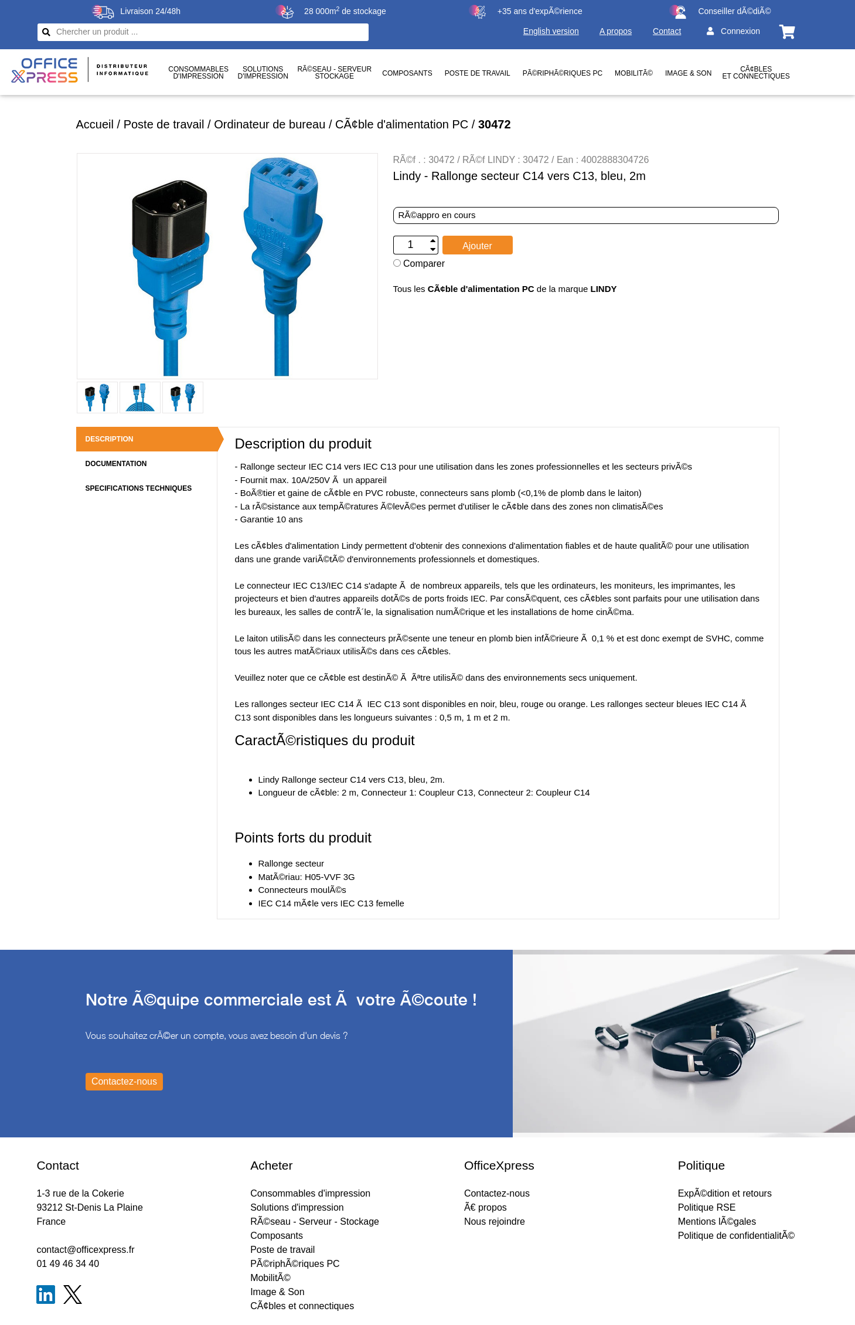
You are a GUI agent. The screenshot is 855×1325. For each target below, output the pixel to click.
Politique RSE (707, 1207)
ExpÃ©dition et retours (725, 1193)
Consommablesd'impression (198, 72)
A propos (615, 31)
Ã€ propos (485, 1207)
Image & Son (688, 73)
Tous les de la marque (505, 289)
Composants (407, 73)
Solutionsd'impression (263, 72)
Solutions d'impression (297, 1207)
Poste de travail (477, 73)
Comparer (419, 264)
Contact (667, 31)
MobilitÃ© (634, 73)
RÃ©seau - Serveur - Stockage (314, 1222)
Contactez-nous (497, 1193)
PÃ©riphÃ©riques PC (562, 73)
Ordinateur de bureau (269, 124)
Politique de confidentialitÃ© (736, 1236)
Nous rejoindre (494, 1222)
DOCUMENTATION (116, 464)
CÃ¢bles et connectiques (756, 72)
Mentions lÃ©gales (717, 1222)
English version (551, 31)
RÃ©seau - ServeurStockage (334, 72)
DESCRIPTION (110, 439)
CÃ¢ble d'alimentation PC (401, 124)
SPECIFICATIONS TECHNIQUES (139, 488)
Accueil (95, 124)
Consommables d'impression (310, 1193)
